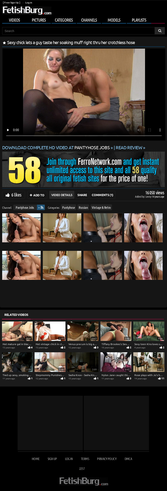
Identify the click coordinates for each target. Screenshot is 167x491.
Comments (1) (102, 195)
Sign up (52, 459)
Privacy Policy (106, 459)
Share (82, 195)
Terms (85, 459)
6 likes (16, 194)
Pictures (39, 19)
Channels (89, 19)
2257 (82, 468)
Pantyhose (68, 207)
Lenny (148, 196)
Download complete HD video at (56, 147)
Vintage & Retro (101, 207)
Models (114, 19)
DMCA (128, 459)
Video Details (61, 195)
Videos (14, 19)
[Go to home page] (26, 11)
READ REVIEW (129, 147)
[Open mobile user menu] (83, 19)
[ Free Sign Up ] (11, 2)
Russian (83, 207)
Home (35, 459)
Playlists (139, 19)
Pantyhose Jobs (25, 207)
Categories (64, 19)
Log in (28, 2)
